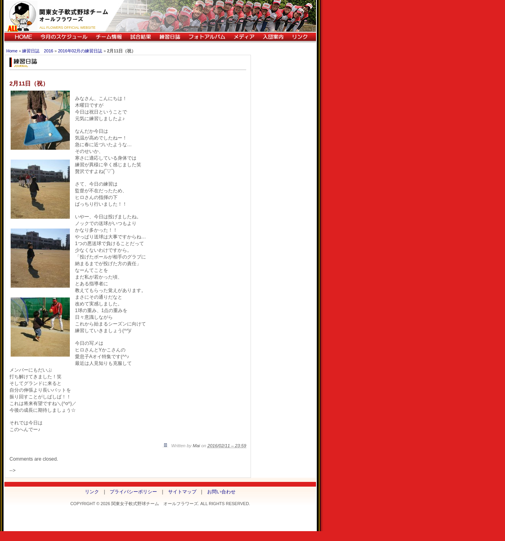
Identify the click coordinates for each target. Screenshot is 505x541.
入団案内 (273, 37)
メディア (243, 37)
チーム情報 (109, 37)
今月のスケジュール (64, 37)
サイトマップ (182, 492)
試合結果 (140, 37)
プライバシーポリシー (133, 492)
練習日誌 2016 (37, 50)
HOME (20, 37)
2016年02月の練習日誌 (80, 50)
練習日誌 (169, 37)
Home (11, 50)
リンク (302, 37)
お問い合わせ (221, 492)
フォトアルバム (206, 37)
